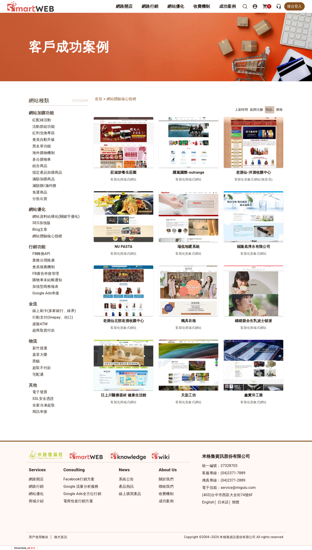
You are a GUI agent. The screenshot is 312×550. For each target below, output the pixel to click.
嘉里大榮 (39, 354)
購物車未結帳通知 (47, 280)
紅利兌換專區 (43, 133)
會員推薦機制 (43, 267)
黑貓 (36, 361)
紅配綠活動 (41, 120)
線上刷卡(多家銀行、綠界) (54, 311)
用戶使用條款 (38, 537)
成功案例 (227, 6)
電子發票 (39, 392)
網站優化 (175, 6)
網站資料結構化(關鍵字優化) (56, 216)
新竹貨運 (39, 348)
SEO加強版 (41, 223)
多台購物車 (41, 159)
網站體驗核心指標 (47, 236)
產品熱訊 (126, 486)
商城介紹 (36, 501)
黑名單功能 (41, 146)
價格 (279, 110)
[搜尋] (245, 6)
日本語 (223, 502)
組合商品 (39, 166)
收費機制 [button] (201, 6)
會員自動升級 (43, 139)
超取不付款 (41, 368)
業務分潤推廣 (43, 260)
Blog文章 (39, 229)
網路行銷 (150, 6)
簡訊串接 (39, 411)
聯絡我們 (166, 486)
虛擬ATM (39, 324)
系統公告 (126, 479)
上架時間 (241, 110)
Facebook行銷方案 (78, 479)
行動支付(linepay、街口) (52, 317)
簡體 (235, 502)
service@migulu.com (238, 487)
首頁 (98, 99)
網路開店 (36, 479)
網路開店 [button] (124, 6)
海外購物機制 (43, 153)
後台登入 (294, 6)
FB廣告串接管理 (45, 273)
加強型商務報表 (45, 286)
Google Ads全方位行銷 (82, 494)
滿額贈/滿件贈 (44, 185)
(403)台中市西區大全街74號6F (227, 495)
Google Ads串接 (45, 293)
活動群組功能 (43, 126)
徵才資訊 (60, 537)
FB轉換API (41, 253)
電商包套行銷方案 (78, 501)
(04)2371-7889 (233, 473)
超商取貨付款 (43, 330)
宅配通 (38, 374)
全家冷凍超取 (43, 405)
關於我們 (166, 479)
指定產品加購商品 (47, 172)
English (208, 502)
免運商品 (39, 192)
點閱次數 (256, 110)
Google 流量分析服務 (81, 486)
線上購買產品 (130, 494)
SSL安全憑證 (43, 398)
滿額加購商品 (43, 179)
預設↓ (269, 110)
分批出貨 (39, 198)
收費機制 (166, 494)
